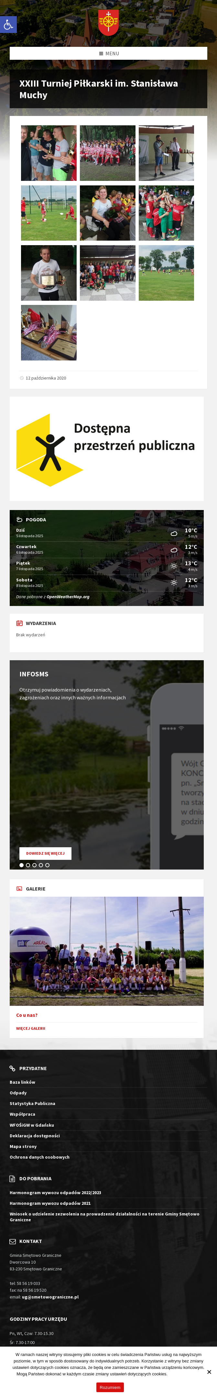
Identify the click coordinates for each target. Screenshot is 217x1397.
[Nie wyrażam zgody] (209, 1372)
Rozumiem (110, 1387)
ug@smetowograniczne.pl (50, 1297)
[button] (8, 24)
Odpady (18, 1093)
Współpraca (22, 1114)
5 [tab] (48, 866)
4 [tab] (42, 866)
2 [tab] (29, 866)
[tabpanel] (107, 765)
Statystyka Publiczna (32, 1103)
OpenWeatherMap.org (68, 596)
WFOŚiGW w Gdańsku (32, 1125)
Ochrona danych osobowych (40, 1157)
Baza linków (22, 1082)
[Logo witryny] (108, 23)
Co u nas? (27, 1015)
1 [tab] (22, 866)
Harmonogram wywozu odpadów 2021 (50, 1203)
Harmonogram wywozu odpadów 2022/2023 (55, 1192)
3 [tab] (35, 866)
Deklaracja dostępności (35, 1136)
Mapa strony (23, 1146)
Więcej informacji (185, 1373)
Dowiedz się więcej (48, 855)
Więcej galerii (30, 1028)
